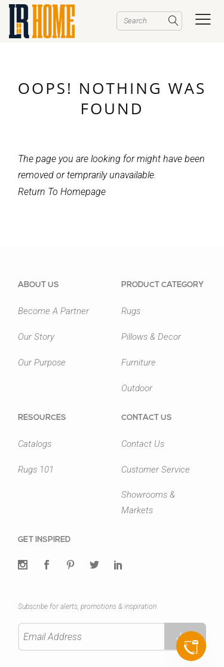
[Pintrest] (70, 566)
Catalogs (34, 443)
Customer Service (155, 469)
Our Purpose (42, 362)
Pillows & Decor (151, 336)
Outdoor (136, 388)
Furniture (138, 362)
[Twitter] (22, 566)
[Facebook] (46, 566)
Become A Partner (53, 311)
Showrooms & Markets (148, 502)
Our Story (36, 336)
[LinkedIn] (118, 566)
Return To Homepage (62, 191)
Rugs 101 (36, 469)
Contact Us (142, 443)
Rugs (130, 311)
